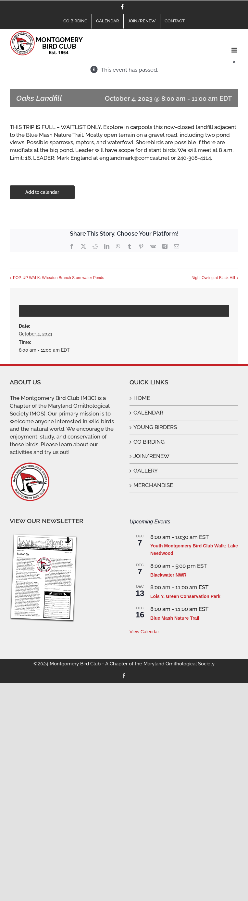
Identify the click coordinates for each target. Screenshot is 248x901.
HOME (141, 398)
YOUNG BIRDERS (155, 427)
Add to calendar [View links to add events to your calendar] (42, 192)
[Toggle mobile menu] (234, 50)
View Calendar (144, 631)
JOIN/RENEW (151, 456)
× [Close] (234, 61)
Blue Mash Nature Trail (174, 618)
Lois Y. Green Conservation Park (185, 596)
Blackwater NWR (168, 575)
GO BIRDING (149, 442)
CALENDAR (148, 412)
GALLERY (145, 470)
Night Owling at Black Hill (213, 277)
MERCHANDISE (153, 485)
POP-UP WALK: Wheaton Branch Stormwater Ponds (58, 277)
